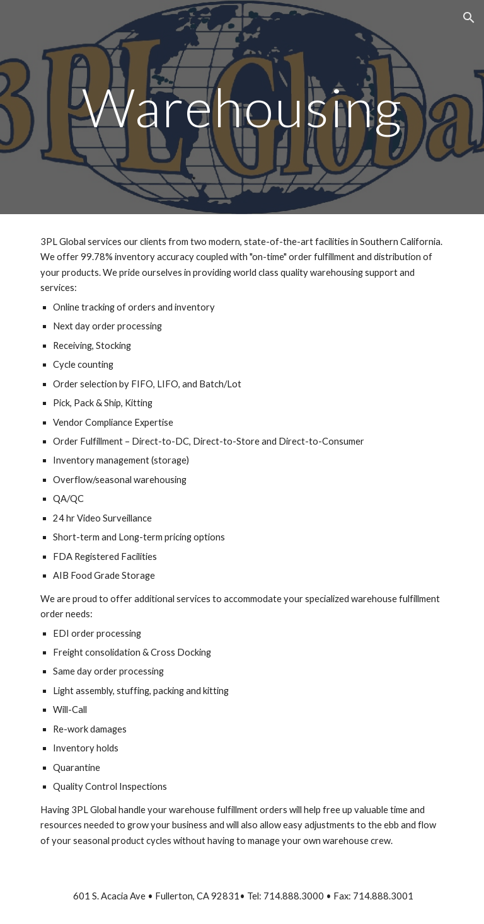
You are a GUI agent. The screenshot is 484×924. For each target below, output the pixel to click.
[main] (241, 107)
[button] (469, 18)
